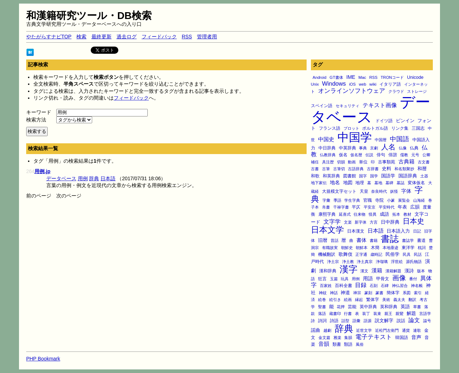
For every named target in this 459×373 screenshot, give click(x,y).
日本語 (376, 231)
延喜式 (345, 214)
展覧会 (404, 200)
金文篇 (324, 337)
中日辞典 (327, 147)
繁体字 (372, 299)
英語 (405, 306)
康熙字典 (327, 214)
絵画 (348, 299)
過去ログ (127, 36)
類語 (348, 344)
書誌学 (408, 240)
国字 (363, 176)
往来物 (359, 214)
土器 (424, 176)
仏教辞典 (328, 155)
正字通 (361, 254)
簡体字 (393, 292)
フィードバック (159, 36)
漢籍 (377, 270)
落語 (322, 313)
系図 (407, 293)
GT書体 (336, 77)
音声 (416, 337)
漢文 (364, 271)
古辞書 (373, 169)
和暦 (422, 168)
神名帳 (417, 285)
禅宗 (357, 293)
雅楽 (337, 337)
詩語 (334, 320)
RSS (187, 36)
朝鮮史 (347, 247)
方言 (374, 222)
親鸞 (399, 313)
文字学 (332, 221)
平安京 (369, 207)
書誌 (390, 239)
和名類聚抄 (404, 169)
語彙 (356, 321)
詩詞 (322, 320)
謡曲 (315, 330)
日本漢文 (355, 231)
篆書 (379, 293)
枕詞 (422, 247)
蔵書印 (335, 313)
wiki (372, 84)
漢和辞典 (327, 270)
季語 (337, 200)
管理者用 (207, 36)
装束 (377, 313)
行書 (348, 313)
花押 (341, 307)
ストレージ (417, 91)
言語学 (425, 313)
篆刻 (368, 293)
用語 (368, 278)
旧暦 (322, 240)
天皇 (364, 191)
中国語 (399, 139)
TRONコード (392, 77)
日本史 (413, 221)
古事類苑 (386, 161)
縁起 (359, 299)
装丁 (366, 313)
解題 (411, 313)
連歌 (417, 330)
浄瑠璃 (382, 261)
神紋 (323, 293)
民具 (407, 254)
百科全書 (343, 285)
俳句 (381, 154)
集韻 (348, 337)
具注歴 (328, 162)
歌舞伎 (345, 254)
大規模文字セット (339, 191)
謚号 (427, 321)
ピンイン (405, 120)
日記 (417, 231)
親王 (388, 313)
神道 (345, 292)
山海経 (419, 200)
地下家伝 (319, 183)
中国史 (326, 139)
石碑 (385, 285)
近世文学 (364, 330)
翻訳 (412, 299)
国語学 (388, 175)
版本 (421, 271)
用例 (356, 279)
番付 (413, 279)
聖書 (322, 307)
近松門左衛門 (387, 330)
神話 (334, 293)
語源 (368, 321)
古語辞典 (356, 169)
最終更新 (101, 36)
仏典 (414, 147)
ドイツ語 (384, 120)
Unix (315, 84)
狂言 (322, 278)
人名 (388, 147)
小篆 (391, 200)
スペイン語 (321, 105)
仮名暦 (356, 155)
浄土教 (348, 261)
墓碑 (389, 183)
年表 (402, 207)
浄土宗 (333, 261)
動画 (352, 162)
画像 (399, 278)
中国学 (354, 137)
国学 (374, 176)
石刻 (374, 285)
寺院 (379, 200)
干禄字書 (341, 207)
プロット (351, 128)
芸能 (352, 306)
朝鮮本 (362, 247)
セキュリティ (347, 106)
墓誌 (400, 183)
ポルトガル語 (375, 128)
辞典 (344, 328)
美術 (386, 299)
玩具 (345, 279)
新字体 (360, 222)
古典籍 (406, 161)
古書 (315, 169)
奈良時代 (379, 191)
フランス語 (329, 128)
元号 (415, 155)
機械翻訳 (326, 254)
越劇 (327, 330)
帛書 (326, 207)
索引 (418, 293)
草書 (417, 307)
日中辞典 (390, 222)
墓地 (378, 183)
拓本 (396, 214)
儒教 (404, 155)
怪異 (373, 214)
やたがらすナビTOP (48, 36)
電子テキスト (373, 337)
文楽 (348, 222)
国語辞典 (407, 175)
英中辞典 (368, 306)
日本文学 (327, 229)
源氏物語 (414, 261)
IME (350, 77)
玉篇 (334, 279)
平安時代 (386, 207)
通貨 (406, 330)
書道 (421, 240)
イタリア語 (390, 84)
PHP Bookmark (43, 359)
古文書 (424, 162)
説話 (401, 320)
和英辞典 (331, 175)
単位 (363, 161)
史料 (386, 168)
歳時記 (376, 254)
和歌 (315, 175)
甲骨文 (382, 278)
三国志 (418, 128)
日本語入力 (398, 231)
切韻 (341, 162)
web (362, 84)
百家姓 (326, 285)
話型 (345, 321)
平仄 (356, 207)
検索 (81, 36)
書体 (361, 240)
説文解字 (384, 320)
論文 (414, 320)
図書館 (349, 175)
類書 (336, 344)
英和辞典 (388, 306)
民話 (418, 254)
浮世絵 (397, 261)
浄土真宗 (365, 261)
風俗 (360, 344)
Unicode (415, 77)
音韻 (323, 344)
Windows (334, 83)
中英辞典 (347, 147)
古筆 (326, 169)
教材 (407, 214)
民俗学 (392, 254)
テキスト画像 (380, 105)
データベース (371, 109)
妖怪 (394, 191)
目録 (360, 285)
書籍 (374, 240)
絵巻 (322, 299)
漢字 (349, 269)
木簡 (375, 247)
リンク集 (399, 128)
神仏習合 (400, 285)
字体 (406, 191)
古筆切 (339, 169)
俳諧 (392, 154)
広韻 (415, 207)
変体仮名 (416, 182)
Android (319, 77)
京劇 (374, 148)
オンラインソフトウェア (351, 90)
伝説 (369, 155)
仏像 (403, 148)
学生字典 (352, 200)
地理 (359, 182)
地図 (347, 182)
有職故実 (330, 247)
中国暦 (381, 140)
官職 (367, 200)
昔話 (335, 240)
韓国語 (401, 337)
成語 (384, 214)
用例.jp (42, 171)
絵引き (335, 299)
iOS (352, 84)
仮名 (343, 154)
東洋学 (408, 247)
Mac (362, 77)
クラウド (396, 91)
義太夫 (399, 299)
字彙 (326, 200)
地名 (335, 182)
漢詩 (409, 270)
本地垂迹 (390, 247)
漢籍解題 (393, 271)
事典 (363, 148)
